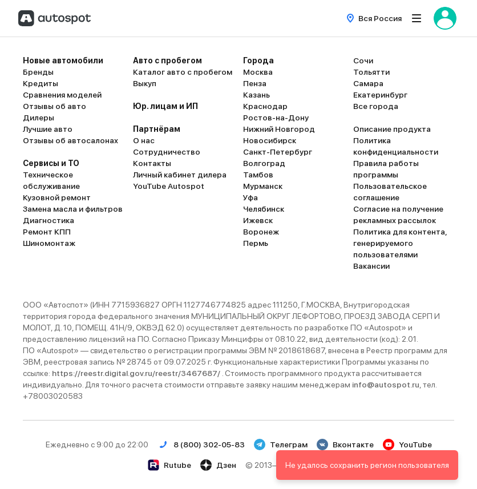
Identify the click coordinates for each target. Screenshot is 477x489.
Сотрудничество (166, 151)
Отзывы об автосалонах (70, 140)
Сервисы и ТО (51, 163)
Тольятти (371, 71)
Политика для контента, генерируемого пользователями (400, 243)
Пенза (254, 83)
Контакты (152, 163)
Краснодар (265, 106)
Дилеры (38, 117)
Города (258, 60)
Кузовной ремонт (57, 197)
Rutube (169, 465)
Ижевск (258, 220)
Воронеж (261, 231)
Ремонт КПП (47, 231)
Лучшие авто (47, 129)
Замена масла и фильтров (73, 208)
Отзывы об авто (54, 106)
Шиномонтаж (49, 243)
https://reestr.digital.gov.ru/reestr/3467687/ (137, 373)
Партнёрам (156, 129)
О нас (144, 140)
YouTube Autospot (168, 186)
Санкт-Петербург (277, 151)
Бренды (38, 71)
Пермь (255, 243)
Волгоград (264, 163)
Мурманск (262, 186)
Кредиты (40, 83)
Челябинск (263, 208)
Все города (375, 106)
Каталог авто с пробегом (182, 71)
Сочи (363, 60)
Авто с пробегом (167, 60)
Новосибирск (269, 140)
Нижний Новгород (279, 129)
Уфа (250, 197)
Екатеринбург (380, 94)
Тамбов (258, 174)
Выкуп (144, 83)
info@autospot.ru (385, 384)
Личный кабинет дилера (180, 174)
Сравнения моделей (62, 94)
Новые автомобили (63, 60)
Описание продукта (392, 129)
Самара (368, 83)
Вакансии (371, 265)
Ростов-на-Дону (276, 117)
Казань (256, 94)
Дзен (218, 465)
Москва (258, 71)
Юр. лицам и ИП (165, 106)
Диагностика (48, 220)
